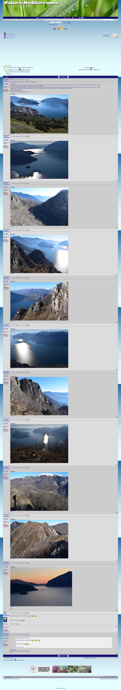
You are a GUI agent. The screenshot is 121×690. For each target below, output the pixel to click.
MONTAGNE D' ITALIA (13, 70)
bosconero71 (6, 79)
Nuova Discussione (90, 67)
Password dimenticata (53, 24)
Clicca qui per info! (40, 20)
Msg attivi (46, 18)
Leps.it (57, 688)
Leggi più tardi (96, 69)
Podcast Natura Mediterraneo (10, 34)
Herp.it (60, 688)
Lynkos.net (63, 688)
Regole (77, 18)
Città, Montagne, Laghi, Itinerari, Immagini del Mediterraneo (20, 67)
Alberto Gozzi (5, 613)
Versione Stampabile (85, 69)
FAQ (74, 18)
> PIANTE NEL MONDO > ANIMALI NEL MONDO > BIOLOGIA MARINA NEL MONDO (104, 658)
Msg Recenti (50, 18)
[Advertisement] (60, 49)
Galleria (60, 18)
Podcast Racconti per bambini (10, 36)
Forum (39, 18)
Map (62, 18)
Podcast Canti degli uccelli (10, 38)
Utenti (57, 18)
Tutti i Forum (8, 65)
